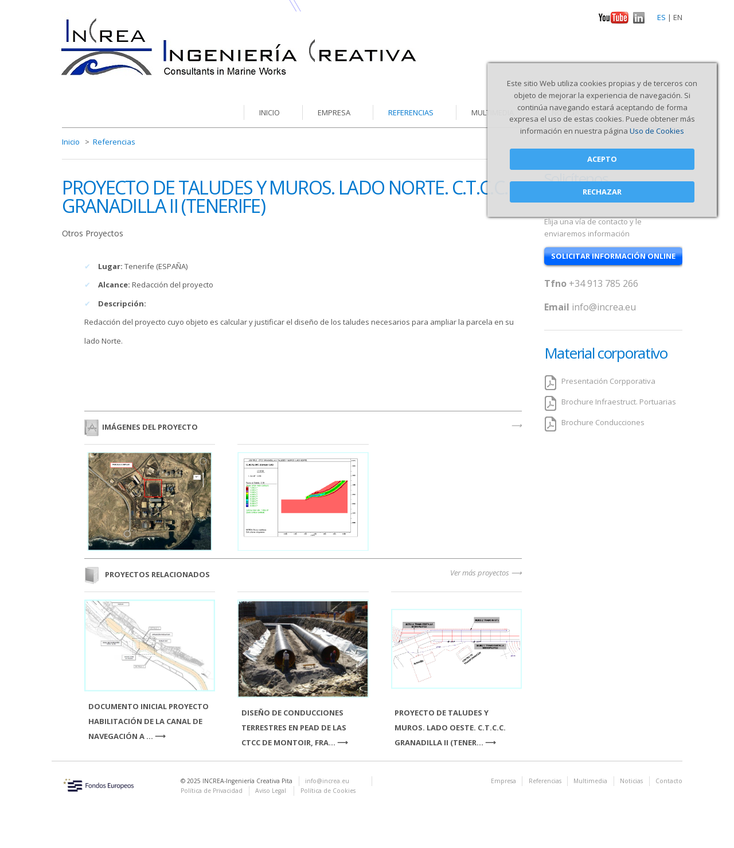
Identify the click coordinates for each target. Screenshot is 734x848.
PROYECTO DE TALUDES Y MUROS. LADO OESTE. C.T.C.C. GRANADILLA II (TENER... (450, 727)
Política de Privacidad (212, 791)
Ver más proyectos (479, 572)
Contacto (668, 781)
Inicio (269, 112)
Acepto (602, 159)
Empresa (334, 112)
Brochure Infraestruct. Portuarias (618, 401)
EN (677, 17)
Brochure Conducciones (603, 422)
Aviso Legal (271, 791)
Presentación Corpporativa (608, 381)
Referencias (411, 112)
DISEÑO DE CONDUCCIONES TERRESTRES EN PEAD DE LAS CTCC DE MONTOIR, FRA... (293, 727)
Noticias (631, 781)
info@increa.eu (604, 307)
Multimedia (590, 781)
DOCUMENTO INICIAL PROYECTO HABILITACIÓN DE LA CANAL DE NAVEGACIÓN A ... (148, 721)
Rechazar (602, 191)
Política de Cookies (328, 791)
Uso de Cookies (657, 131)
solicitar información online (613, 256)
